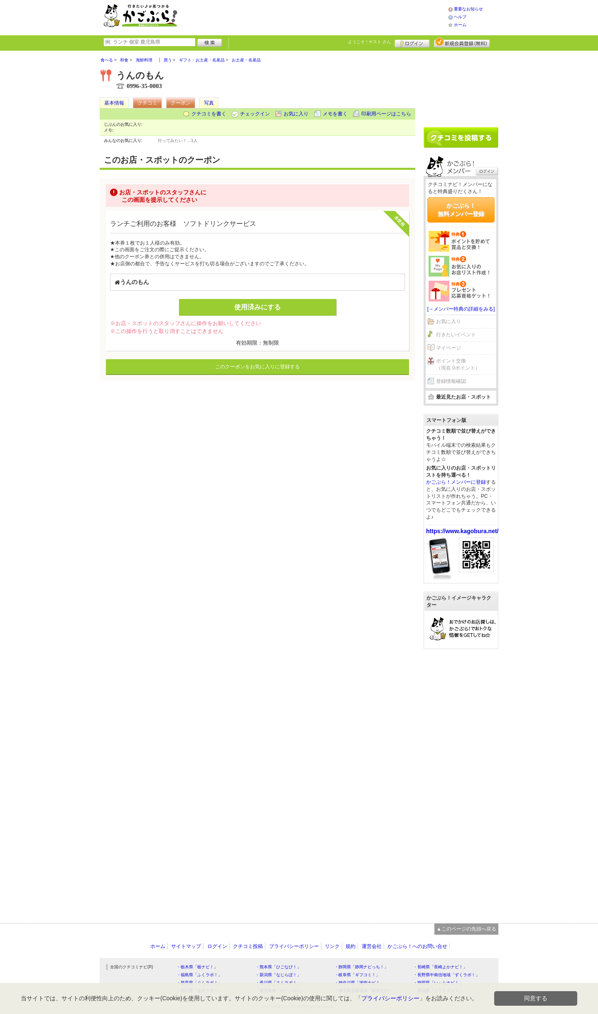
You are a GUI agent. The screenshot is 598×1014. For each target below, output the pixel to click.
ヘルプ (460, 17)
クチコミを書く (208, 114)
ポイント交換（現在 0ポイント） (458, 364)
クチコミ (147, 103)
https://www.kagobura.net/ (462, 531)
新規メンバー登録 (462, 42)
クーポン (181, 103)
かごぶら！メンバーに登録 (456, 482)
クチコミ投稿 (248, 946)
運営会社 (372, 946)
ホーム (460, 24)
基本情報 (114, 103)
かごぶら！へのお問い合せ (417, 946)
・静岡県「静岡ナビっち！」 (361, 967)
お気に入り (296, 114)
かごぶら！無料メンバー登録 (461, 209)
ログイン (412, 42)
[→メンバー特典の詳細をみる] (461, 309)
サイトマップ (186, 946)
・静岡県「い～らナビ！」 (438, 982)
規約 (350, 946)
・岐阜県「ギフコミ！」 (357, 974)
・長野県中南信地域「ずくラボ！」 (446, 974)
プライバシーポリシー (294, 946)
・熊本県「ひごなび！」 (278, 967)
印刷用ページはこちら (386, 114)
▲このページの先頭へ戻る (466, 929)
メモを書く (335, 114)
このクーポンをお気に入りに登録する (257, 367)
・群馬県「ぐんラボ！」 (199, 982)
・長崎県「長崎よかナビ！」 (440, 967)
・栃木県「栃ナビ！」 (197, 967)
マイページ (448, 348)
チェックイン (255, 114)
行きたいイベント (456, 335)
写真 (209, 103)
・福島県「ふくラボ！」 (199, 974)
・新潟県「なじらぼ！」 (278, 974)
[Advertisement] (321, 16)
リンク (332, 946)
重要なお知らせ (468, 9)
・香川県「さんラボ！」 (278, 982)
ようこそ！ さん (369, 41)
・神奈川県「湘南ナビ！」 (359, 982)
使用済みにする (257, 307)
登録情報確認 (451, 381)
